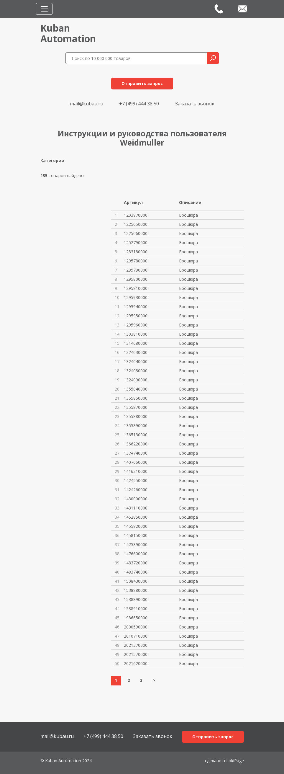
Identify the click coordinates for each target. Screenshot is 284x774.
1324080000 (135, 370)
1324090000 (135, 380)
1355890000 (135, 425)
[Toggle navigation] (44, 9)
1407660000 (135, 462)
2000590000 (135, 627)
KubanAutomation (68, 33)
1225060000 (135, 233)
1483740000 (135, 572)
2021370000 (135, 645)
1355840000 (135, 389)
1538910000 (135, 608)
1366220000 (135, 444)
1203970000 (135, 215)
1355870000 (135, 407)
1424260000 (135, 489)
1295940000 (135, 306)
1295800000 (135, 279)
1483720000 (135, 563)
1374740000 (135, 453)
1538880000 (135, 590)
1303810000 (135, 334)
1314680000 (135, 343)
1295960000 (135, 325)
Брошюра (188, 215)
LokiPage (235, 760)
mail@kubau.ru (86, 103)
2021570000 (135, 654)
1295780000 (135, 261)
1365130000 (135, 434)
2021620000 (135, 663)
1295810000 (135, 288)
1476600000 (135, 553)
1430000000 (135, 499)
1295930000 (135, 297)
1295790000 (135, 270)
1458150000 (135, 535)
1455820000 (135, 526)
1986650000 (135, 617)
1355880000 (135, 416)
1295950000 (135, 316)
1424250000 (135, 480)
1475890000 (135, 544)
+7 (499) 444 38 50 (139, 103)
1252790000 (135, 242)
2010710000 (135, 636)
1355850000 (135, 398)
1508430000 (135, 581)
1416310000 (135, 471)
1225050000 (135, 224)
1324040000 (135, 361)
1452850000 (135, 517)
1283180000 (135, 251)
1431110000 (135, 508)
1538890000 (135, 599)
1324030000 (135, 352)
